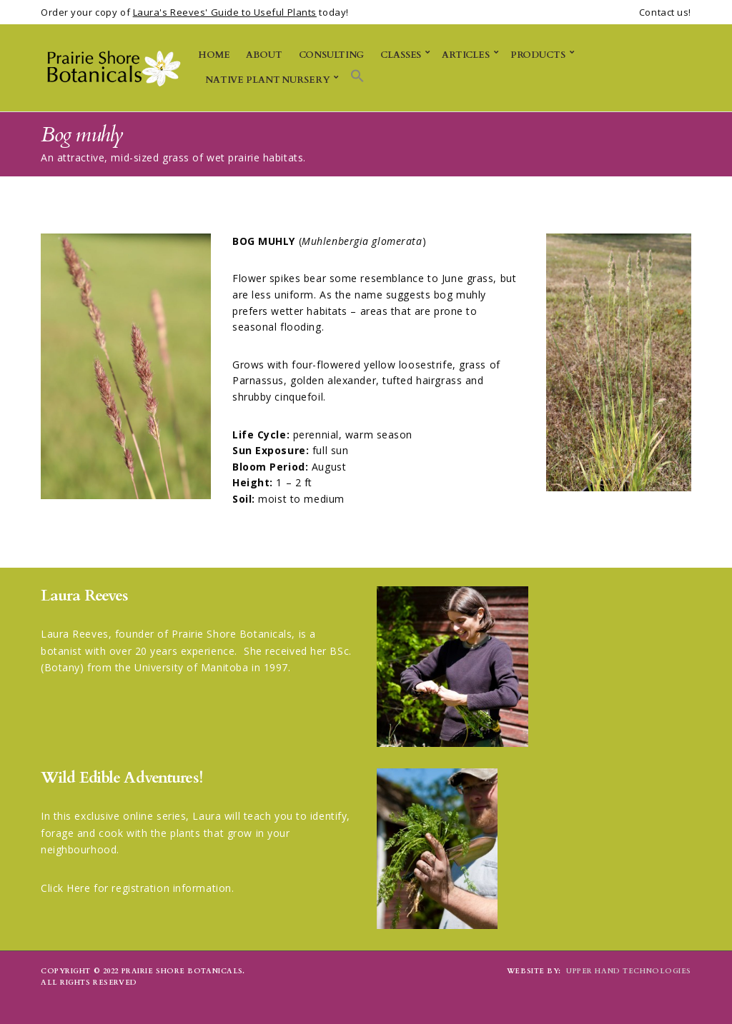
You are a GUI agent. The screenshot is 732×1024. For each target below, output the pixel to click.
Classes (400, 55)
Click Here (66, 888)
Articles (466, 55)
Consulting (332, 55)
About (264, 55)
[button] (357, 77)
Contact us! (665, 12)
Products (537, 55)
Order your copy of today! (195, 12)
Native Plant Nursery (267, 80)
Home (213, 55)
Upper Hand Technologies (628, 971)
